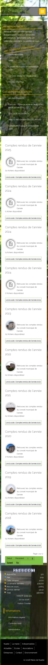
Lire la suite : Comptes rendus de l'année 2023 (23, 341)
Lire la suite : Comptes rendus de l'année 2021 (23, 423)
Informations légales (16, 617)
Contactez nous (15, 623)
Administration (14, 630)
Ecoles (17, 648)
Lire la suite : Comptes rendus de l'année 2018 (23, 545)
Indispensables (28, 644)
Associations (28, 648)
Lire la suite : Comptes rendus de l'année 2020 (23, 464)
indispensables (10, 35)
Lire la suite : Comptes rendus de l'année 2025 (23, 177)
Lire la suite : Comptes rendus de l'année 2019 (23, 504)
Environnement (31, 653)
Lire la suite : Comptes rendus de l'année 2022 (23, 382)
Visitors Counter (24, 603)
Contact (19, 653)
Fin (17, 563)
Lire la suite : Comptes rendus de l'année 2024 (23, 218)
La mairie (15, 644)
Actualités (8, 648)
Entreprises (8, 653)
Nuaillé (6, 644)
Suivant (10, 563)
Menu (42, 11)
